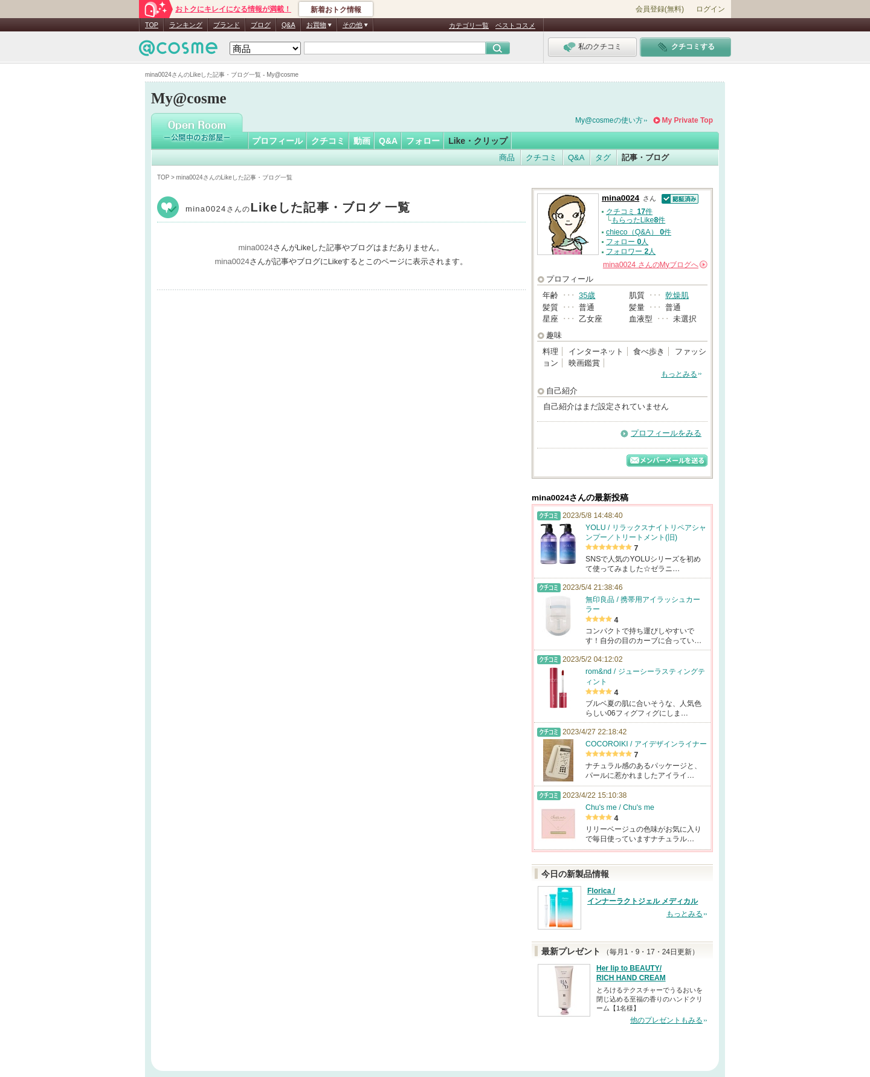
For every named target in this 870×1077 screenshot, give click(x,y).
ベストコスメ (515, 25)
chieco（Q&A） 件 (638, 232)
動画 (361, 141)
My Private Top (687, 120)
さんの (655, 264)
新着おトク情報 (336, 9)
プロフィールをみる (666, 433)
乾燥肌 (677, 295)
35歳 (587, 295)
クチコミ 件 (629, 211)
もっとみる (679, 374)
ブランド (226, 24)
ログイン (710, 9)
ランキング (185, 24)
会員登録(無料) (660, 9)
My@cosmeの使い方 (609, 120)
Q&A (288, 24)
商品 (507, 157)
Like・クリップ (477, 141)
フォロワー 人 (631, 251)
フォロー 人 (627, 242)
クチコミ (328, 141)
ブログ (261, 24)
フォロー (423, 141)
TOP (151, 24)
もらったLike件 (638, 220)
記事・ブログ (645, 157)
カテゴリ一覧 (469, 25)
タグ (603, 157)
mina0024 (298, 208)
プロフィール (277, 141)
